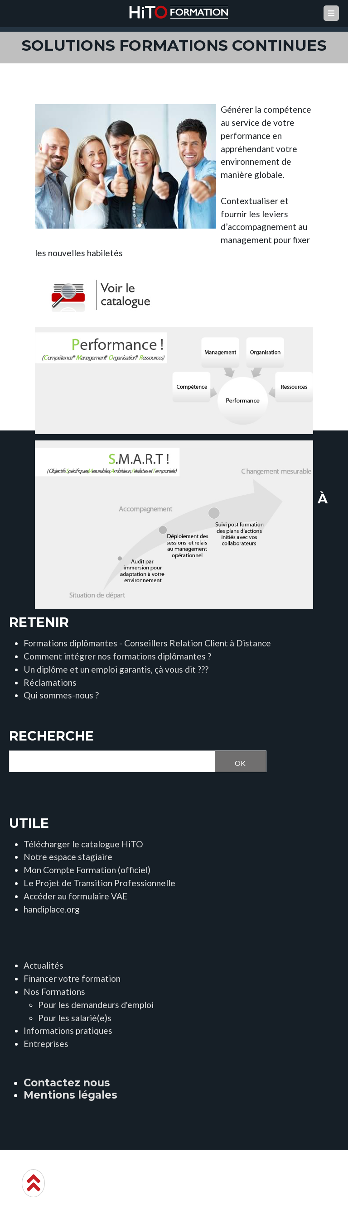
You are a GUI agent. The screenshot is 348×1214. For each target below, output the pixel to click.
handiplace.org (52, 909)
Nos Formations (54, 991)
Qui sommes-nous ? (61, 695)
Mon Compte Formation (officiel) (87, 870)
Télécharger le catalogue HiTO (83, 844)
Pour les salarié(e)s (74, 1018)
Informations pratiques (68, 1030)
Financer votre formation (72, 978)
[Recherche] (109, 762)
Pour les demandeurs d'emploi (96, 1004)
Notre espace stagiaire (68, 856)
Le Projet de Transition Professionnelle (99, 883)
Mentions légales (70, 1095)
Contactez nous (67, 1082)
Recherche (51, 736)
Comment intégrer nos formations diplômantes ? (117, 656)
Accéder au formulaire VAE (76, 896)
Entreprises (46, 1043)
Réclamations (50, 682)
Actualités (43, 965)
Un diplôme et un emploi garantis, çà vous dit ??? (116, 669)
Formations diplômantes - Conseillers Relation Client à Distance (147, 643)
